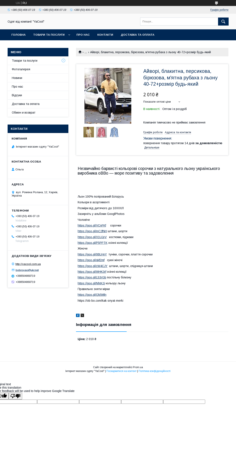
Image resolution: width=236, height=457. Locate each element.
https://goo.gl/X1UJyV (92, 237)
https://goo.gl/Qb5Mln (92, 294)
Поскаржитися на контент (121, 371)
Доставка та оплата (137, 34)
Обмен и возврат (23, 112)
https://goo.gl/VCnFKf (92, 225)
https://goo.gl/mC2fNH (92, 231)
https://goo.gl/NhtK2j (91, 283)
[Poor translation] (15, 396)
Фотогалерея (21, 69)
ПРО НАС (83, 34)
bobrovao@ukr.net (27, 269)
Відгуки (17, 95)
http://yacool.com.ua (28, 264)
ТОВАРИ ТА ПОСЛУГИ (49, 34)
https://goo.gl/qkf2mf (91, 260)
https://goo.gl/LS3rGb (92, 277)
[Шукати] (223, 22)
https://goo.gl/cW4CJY (92, 266)
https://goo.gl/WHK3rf (92, 271)
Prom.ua (138, 367)
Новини (17, 78)
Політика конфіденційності (154, 371)
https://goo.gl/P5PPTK (92, 242)
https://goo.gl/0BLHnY (92, 254)
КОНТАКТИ (105, 34)
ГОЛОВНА (18, 34)
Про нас (17, 86)
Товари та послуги (24, 60)
